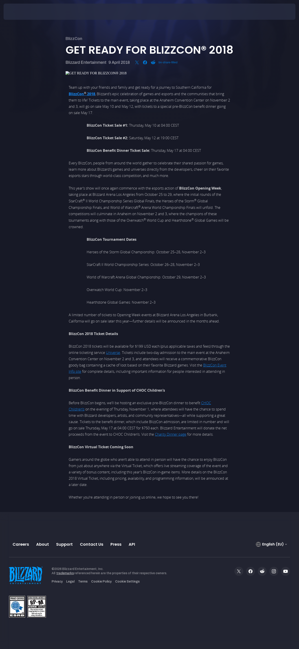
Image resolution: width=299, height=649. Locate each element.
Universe (113, 352)
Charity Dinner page (170, 434)
